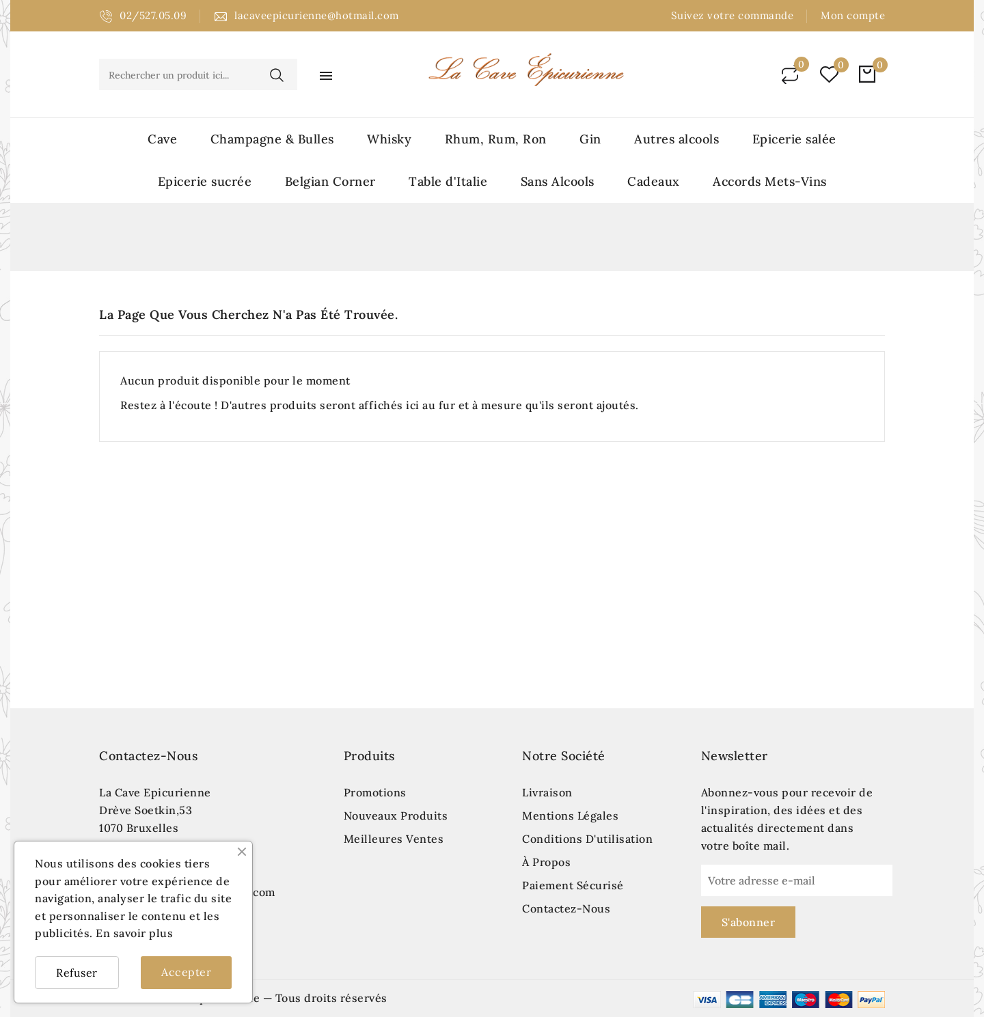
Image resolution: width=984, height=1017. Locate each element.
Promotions (375, 792)
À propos (546, 862)
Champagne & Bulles (272, 139)
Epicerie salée (794, 139)
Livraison (547, 792)
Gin (590, 139)
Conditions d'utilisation (587, 839)
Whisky (389, 139)
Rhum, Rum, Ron (496, 139)
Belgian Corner (330, 181)
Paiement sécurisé (573, 885)
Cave (162, 139)
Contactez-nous (148, 756)
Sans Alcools (557, 181)
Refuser (77, 972)
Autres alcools (676, 139)
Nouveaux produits (396, 815)
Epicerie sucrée (205, 181)
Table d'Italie (448, 181)
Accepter (186, 972)
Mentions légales (570, 815)
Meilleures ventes (394, 839)
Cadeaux (653, 181)
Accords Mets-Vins (770, 181)
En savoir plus (134, 933)
